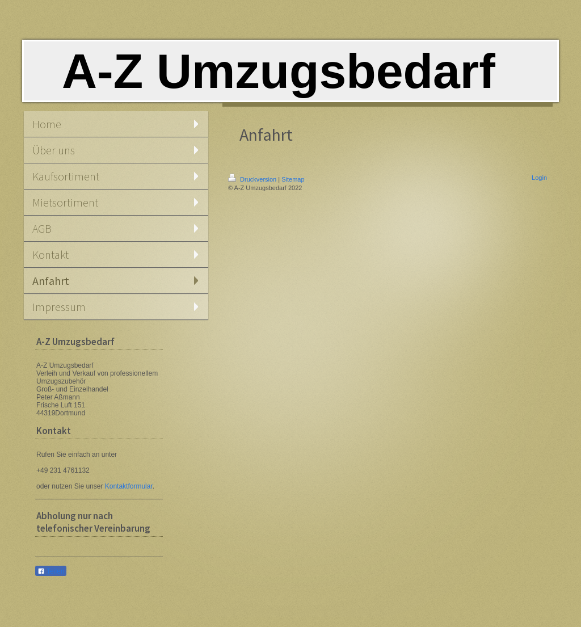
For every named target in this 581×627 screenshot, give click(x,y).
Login (539, 177)
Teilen (50, 571)
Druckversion (253, 179)
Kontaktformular (129, 486)
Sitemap (292, 179)
